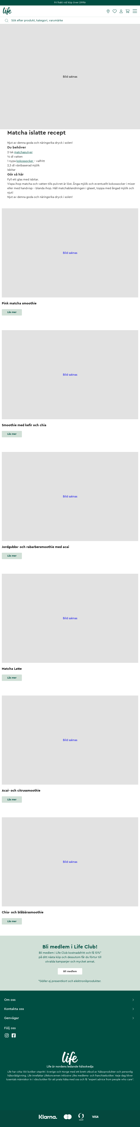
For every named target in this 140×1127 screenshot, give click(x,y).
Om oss (69, 999)
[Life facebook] (14, 1037)
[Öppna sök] (71, 21)
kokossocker (25, 161)
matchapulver (23, 152)
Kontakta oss (69, 1009)
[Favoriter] (115, 11)
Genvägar (69, 1018)
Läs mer (11, 312)
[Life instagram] (7, 1037)
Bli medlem (70, 971)
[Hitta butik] (108, 11)
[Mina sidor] (121, 11)
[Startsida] (7, 10)
